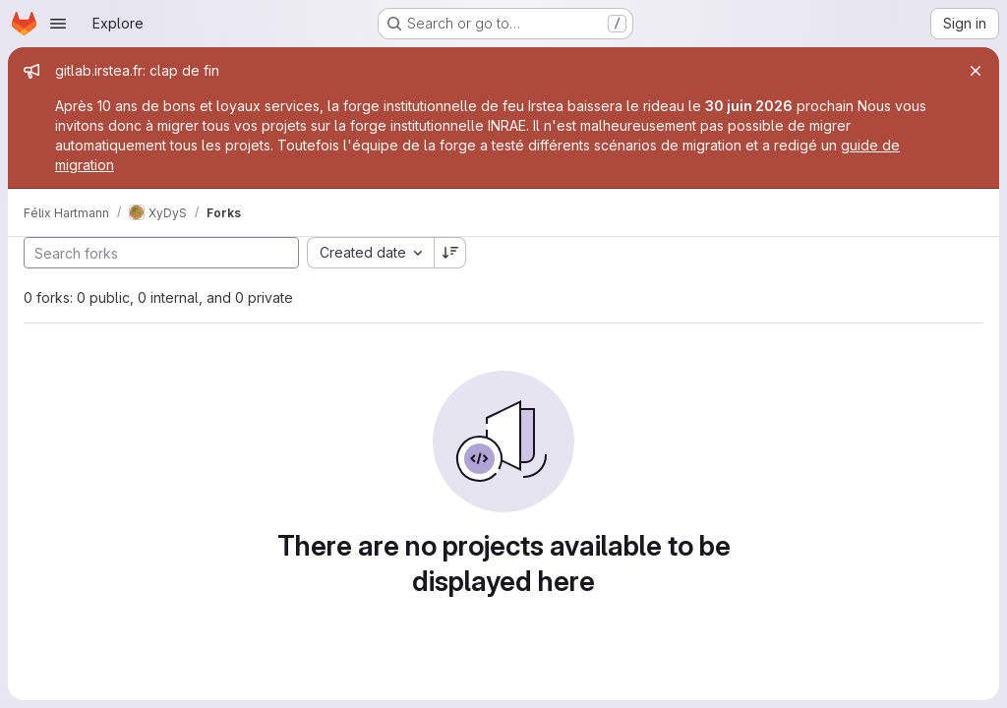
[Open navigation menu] (58, 23)
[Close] (975, 71)
